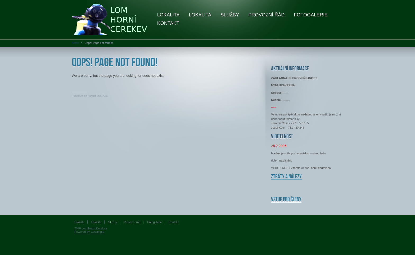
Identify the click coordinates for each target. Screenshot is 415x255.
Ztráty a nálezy (286, 176)
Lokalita (168, 14)
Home (75, 43)
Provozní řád (266, 14)
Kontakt (168, 23)
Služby (229, 14)
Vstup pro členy (286, 199)
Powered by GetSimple (89, 231)
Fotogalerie (311, 14)
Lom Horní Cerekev (94, 228)
